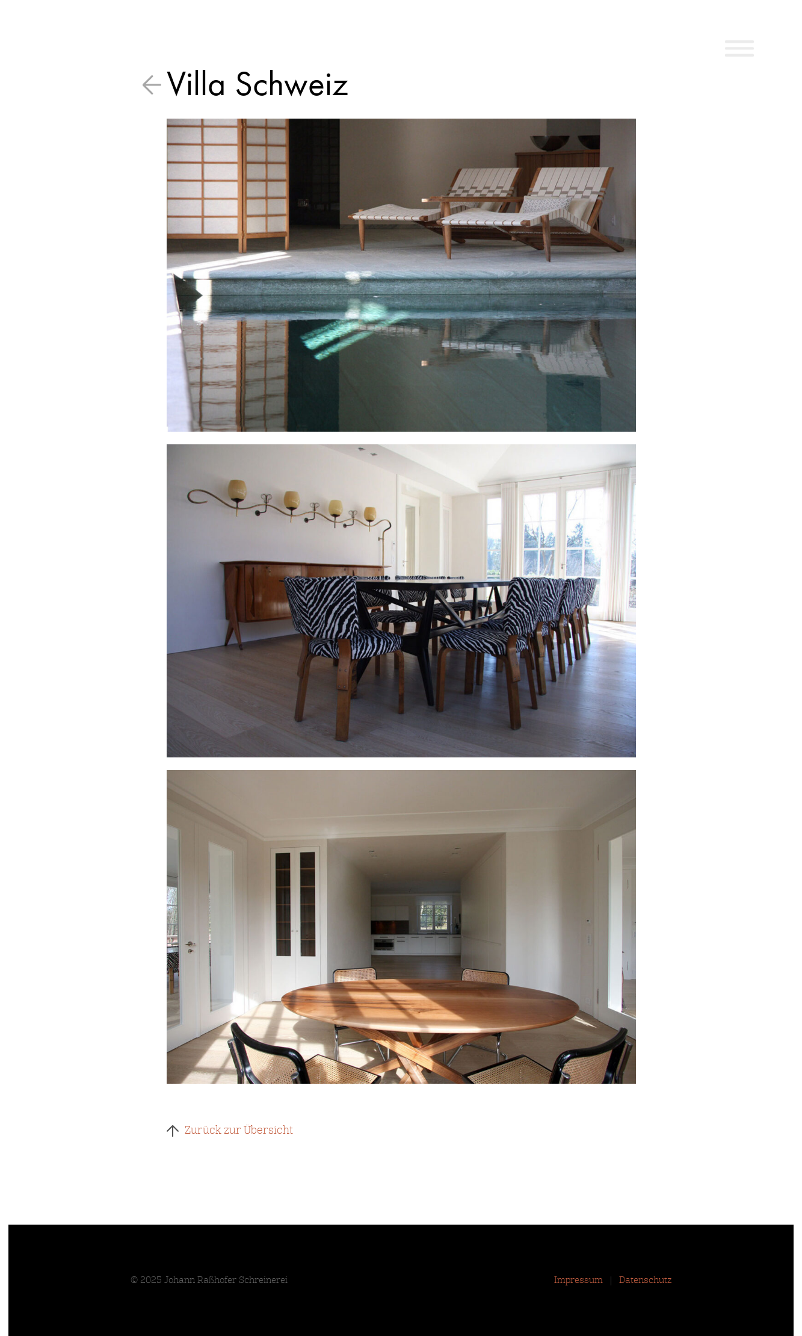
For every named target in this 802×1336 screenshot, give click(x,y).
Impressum (578, 1280)
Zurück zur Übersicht (239, 1130)
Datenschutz (645, 1280)
